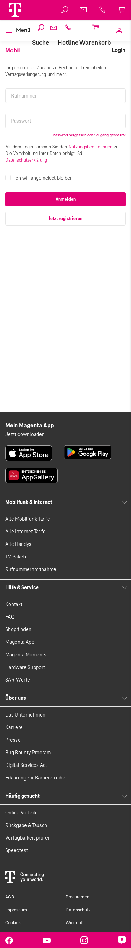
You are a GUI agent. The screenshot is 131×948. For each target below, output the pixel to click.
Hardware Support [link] (25, 667)
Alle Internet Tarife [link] (25, 532)
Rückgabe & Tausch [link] (26, 825)
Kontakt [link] (13, 604)
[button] (15, 10)
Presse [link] (13, 740)
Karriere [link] (14, 727)
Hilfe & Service (22, 588)
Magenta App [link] (19, 642)
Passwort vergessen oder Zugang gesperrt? (89, 135)
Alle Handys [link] (18, 544)
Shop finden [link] (18, 630)
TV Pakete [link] (16, 557)
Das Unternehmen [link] (25, 715)
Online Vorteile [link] (21, 813)
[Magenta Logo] (15, 10)
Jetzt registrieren (65, 218)
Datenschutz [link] (78, 909)
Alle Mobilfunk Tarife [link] (27, 519)
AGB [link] (9, 896)
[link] (118, 40)
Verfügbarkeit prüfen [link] (28, 838)
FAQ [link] (9, 617)
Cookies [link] (13, 922)
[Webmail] (53, 32)
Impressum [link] (16, 909)
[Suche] (40, 35)
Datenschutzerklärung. (26, 160)
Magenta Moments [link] (25, 655)
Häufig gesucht (22, 796)
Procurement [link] (78, 896)
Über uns (15, 698)
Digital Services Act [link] (26, 765)
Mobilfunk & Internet (28, 502)
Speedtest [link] (16, 851)
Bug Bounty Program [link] (28, 753)
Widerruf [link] (74, 922)
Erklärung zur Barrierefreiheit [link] (36, 778)
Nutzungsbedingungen (90, 147)
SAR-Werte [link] (17, 680)
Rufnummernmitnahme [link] (30, 569)
